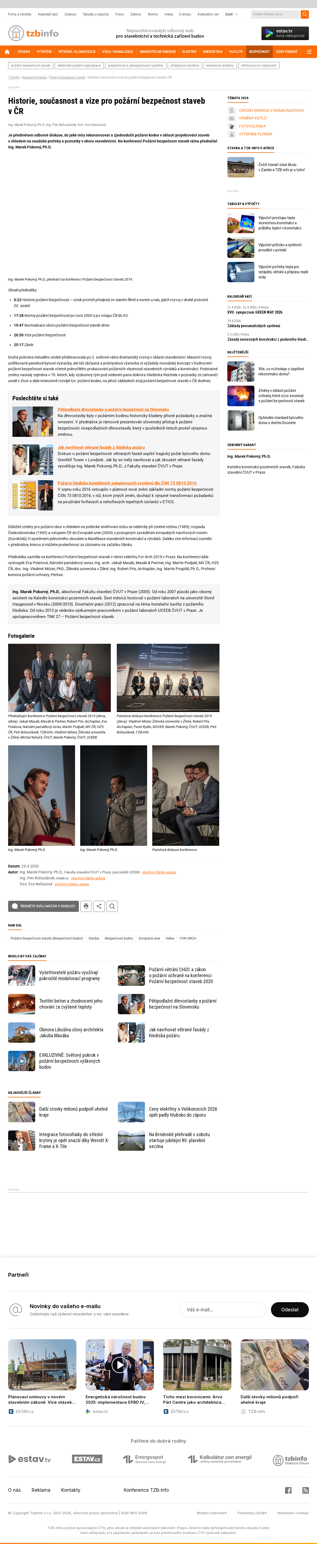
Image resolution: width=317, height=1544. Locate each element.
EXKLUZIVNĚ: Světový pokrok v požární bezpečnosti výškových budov (69, 1061)
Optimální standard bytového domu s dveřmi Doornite (280, 420)
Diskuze (70, 14)
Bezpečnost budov (34, 77)
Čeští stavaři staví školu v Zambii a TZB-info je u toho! (281, 167)
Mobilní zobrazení (212, 1513)
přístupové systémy (185, 65)
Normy (153, 14)
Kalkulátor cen (208, 14)
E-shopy (185, 14)
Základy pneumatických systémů (253, 326)
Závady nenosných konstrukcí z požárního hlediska (268, 339)
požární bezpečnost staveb (30, 65)
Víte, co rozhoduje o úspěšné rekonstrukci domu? (281, 371)
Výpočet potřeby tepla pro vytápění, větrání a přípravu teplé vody (283, 271)
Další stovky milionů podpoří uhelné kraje (73, 1112)
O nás (14, 1490)
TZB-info (14, 77)
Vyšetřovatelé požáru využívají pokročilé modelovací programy (69, 975)
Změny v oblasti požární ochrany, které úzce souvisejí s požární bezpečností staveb (281, 395)
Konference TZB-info (146, 1490)
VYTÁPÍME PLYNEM (255, 134)
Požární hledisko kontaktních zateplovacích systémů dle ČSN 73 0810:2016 (127, 483)
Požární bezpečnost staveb (67, 77)
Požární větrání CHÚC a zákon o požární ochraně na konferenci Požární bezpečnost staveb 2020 (181, 975)
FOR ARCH (188, 938)
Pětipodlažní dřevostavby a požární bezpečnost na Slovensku (113, 409)
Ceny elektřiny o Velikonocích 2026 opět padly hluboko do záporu (183, 1112)
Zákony (135, 14)
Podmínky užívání (252, 1513)
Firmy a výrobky (19, 14)
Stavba (94, 938)
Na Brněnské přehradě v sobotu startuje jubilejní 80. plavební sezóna (179, 1140)
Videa (168, 14)
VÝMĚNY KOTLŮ (253, 118)
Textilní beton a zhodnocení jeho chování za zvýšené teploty (70, 1004)
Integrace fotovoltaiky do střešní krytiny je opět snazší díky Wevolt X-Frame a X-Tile (74, 1140)
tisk (86, 906)
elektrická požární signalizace (79, 65)
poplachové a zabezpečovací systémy (135, 65)
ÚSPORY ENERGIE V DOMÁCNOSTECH (271, 110)
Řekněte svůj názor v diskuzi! (48, 906)
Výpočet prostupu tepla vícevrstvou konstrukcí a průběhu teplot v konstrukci (279, 222)
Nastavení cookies (293, 1513)
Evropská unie (149, 938)
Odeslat (290, 1309)
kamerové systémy (220, 65)
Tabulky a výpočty (96, 14)
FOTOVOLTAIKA (252, 126)
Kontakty (70, 1490)
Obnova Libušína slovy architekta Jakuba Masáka (71, 1032)
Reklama (41, 1490)
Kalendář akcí (48, 14)
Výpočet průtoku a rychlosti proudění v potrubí (280, 247)
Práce (119, 14)
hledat (112, 906)
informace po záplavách (259, 65)
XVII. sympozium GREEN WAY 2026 (254, 312)
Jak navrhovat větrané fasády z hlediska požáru (101, 447)
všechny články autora (159, 872)
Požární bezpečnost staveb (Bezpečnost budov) (47, 938)
